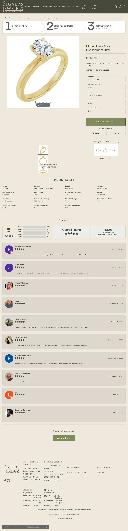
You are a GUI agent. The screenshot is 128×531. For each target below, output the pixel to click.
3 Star (20, 232)
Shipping (96, 133)
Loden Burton (21, 337)
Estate (57, 7)
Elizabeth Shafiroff (23, 356)
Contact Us (102, 472)
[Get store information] (31, 480)
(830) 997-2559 (48, 167)
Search (14, 28)
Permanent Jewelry (95, 6)
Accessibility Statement (83, 509)
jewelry (4, 18)
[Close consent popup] (46, 527)
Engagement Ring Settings (26, 18)
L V (16, 392)
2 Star (20, 234)
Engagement (12, 18)
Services (66, 7)
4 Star (20, 229)
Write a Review (64, 438)
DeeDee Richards (22, 374)
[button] (115, 6)
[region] (43, 72)
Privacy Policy (53, 509)
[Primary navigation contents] (62, 6)
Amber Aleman (21, 283)
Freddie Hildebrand (23, 247)
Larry (17, 301)
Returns (116, 133)
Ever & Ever (69, 188)
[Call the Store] (30, 477)
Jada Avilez (19, 265)
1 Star (20, 236)
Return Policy (41, 509)
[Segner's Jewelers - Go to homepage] (11, 469)
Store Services (73, 467)
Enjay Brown (20, 319)
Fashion (36, 7)
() (48, 227)
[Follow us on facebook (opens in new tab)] (5, 480)
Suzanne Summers (23, 410)
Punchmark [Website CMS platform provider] (68, 518)
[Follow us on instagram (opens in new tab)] (8, 480)
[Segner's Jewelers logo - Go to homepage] (12, 6)
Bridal (27, 7)
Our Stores (84, 6)
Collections (47, 7)
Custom (75, 7)
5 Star (20, 227)
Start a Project (103, 467)
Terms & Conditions (66, 509)
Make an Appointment (76, 472)
